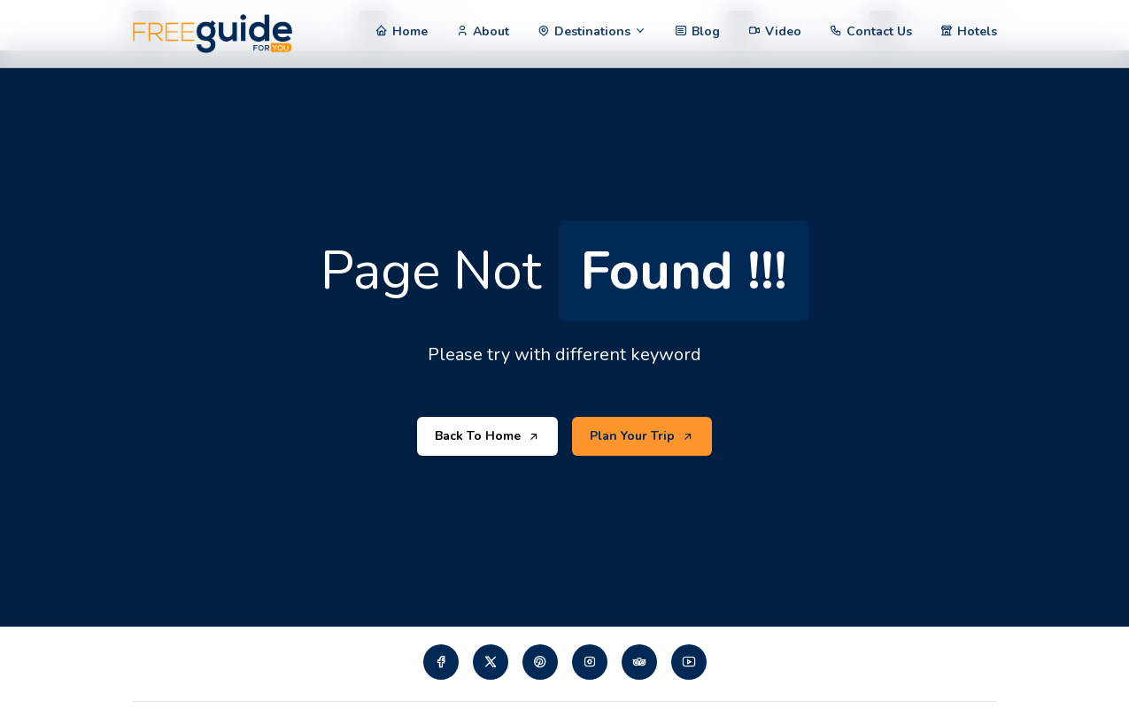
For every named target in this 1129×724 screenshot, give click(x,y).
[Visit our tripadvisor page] (639, 662)
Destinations (592, 31)
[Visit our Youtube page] (689, 662)
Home (410, 31)
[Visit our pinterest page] (540, 662)
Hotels (977, 31)
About (491, 31)
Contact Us (879, 31)
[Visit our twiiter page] (490, 662)
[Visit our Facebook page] (441, 662)
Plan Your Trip (642, 436)
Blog (706, 31)
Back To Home (487, 436)
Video (783, 31)
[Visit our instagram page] (589, 662)
